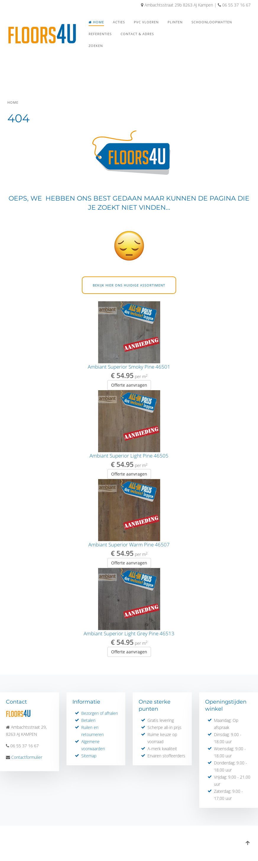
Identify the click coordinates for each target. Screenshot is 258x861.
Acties (119, 22)
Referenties (100, 34)
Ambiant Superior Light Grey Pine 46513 (129, 633)
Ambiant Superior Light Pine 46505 (129, 455)
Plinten (175, 22)
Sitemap (88, 756)
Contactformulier (26, 757)
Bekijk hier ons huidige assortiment (129, 285)
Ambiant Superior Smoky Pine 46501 (129, 366)
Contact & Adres (137, 34)
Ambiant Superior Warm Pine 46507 (129, 544)
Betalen (88, 720)
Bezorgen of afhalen (99, 713)
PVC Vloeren (146, 22)
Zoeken (96, 45)
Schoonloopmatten (212, 22)
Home (96, 22)
